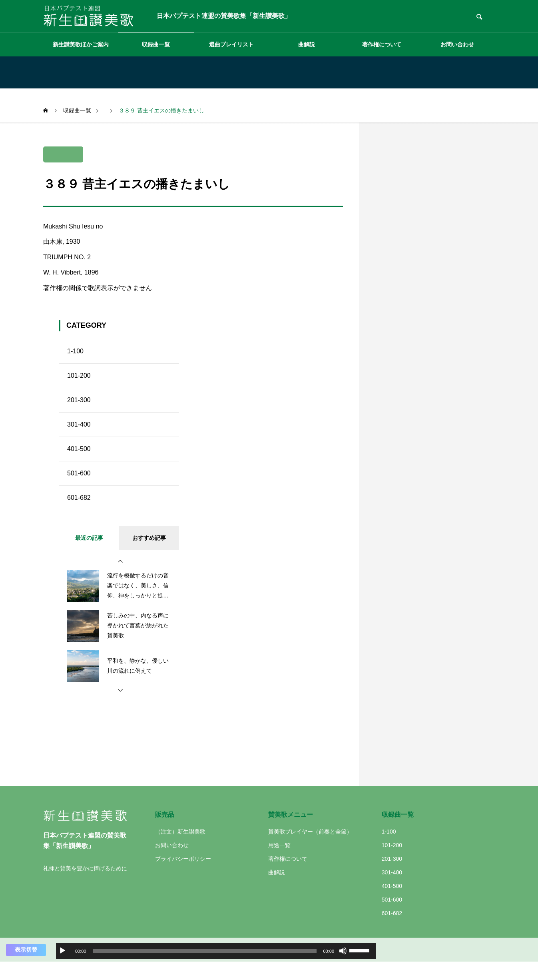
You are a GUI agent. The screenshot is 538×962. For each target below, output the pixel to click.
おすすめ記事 (149, 538)
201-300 (79, 400)
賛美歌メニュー (290, 814)
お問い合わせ (457, 44)
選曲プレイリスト (231, 44)
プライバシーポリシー (183, 859)
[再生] (62, 951)
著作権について (381, 44)
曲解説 (306, 44)
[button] (120, 561)
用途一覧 (279, 845)
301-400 (79, 424)
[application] (216, 951)
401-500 (79, 448)
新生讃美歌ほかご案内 (81, 44)
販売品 (164, 814)
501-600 (79, 473)
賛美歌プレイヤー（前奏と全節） (310, 831)
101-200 (79, 375)
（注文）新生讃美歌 (180, 831)
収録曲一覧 (156, 44)
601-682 (79, 497)
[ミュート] (343, 951)
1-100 (75, 351)
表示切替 (26, 949)
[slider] (205, 951)
